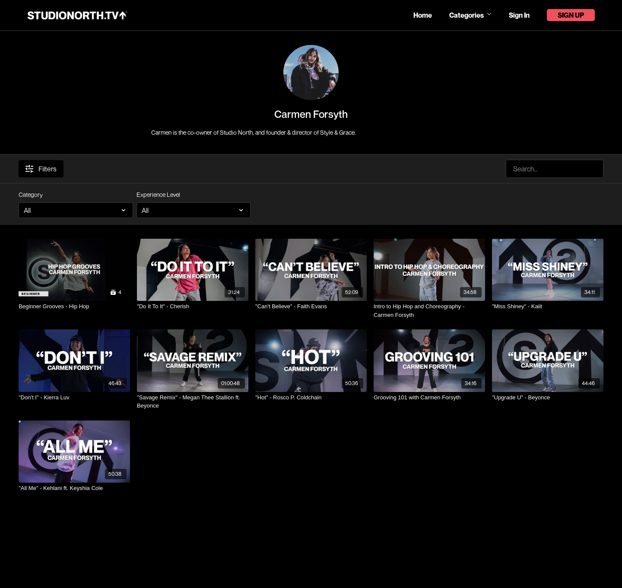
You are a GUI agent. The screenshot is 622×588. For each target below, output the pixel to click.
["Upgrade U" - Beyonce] (547, 397)
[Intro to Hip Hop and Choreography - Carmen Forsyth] (429, 310)
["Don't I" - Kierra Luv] (74, 397)
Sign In (519, 15)
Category (31, 194)
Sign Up (571, 15)
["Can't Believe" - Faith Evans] (311, 306)
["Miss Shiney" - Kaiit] (547, 306)
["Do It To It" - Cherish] (192, 306)
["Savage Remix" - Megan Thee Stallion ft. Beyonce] (192, 401)
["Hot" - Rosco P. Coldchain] (311, 397)
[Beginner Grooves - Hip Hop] (74, 306)
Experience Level (158, 194)
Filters (41, 168)
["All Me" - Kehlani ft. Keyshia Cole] (74, 488)
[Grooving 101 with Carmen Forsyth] (429, 397)
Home (422, 15)
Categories (470, 15)
